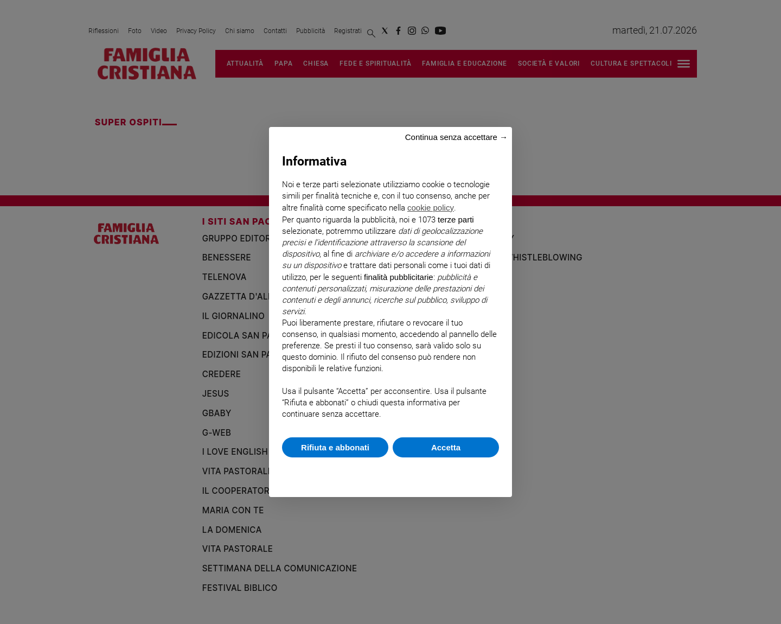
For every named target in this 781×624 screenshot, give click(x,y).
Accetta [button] (445, 447)
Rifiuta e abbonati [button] (335, 447)
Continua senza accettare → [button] (456, 137)
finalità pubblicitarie (398, 277)
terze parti (456, 219)
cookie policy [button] (430, 207)
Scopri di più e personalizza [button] (390, 471)
